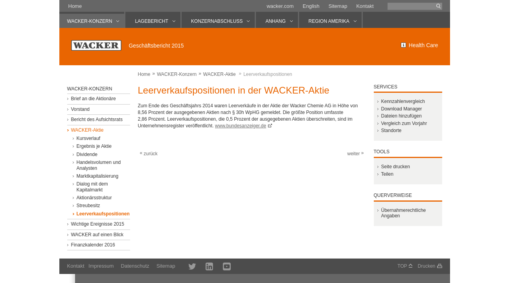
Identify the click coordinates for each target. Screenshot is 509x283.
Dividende (86, 154)
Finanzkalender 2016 (93, 245)
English (311, 6)
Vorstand (80, 109)
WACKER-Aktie (219, 74)
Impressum (101, 266)
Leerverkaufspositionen (102, 214)
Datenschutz (135, 266)
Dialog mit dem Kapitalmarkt (92, 186)
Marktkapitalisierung (97, 176)
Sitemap (338, 6)
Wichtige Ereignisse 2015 (97, 224)
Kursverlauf (88, 138)
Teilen (387, 174)
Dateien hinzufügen (401, 116)
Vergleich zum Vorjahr (404, 123)
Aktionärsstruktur (94, 197)
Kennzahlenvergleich (402, 101)
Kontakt (364, 6)
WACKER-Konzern (177, 74)
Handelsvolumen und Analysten (98, 165)
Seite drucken (395, 166)
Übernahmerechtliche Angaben (403, 213)
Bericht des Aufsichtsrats (96, 119)
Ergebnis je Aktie (93, 146)
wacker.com (280, 6)
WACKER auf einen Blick (97, 234)
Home (75, 6)
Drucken (426, 266)
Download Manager (401, 109)
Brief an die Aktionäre (93, 98)
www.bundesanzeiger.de (240, 126)
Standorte (391, 130)
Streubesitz (88, 205)
